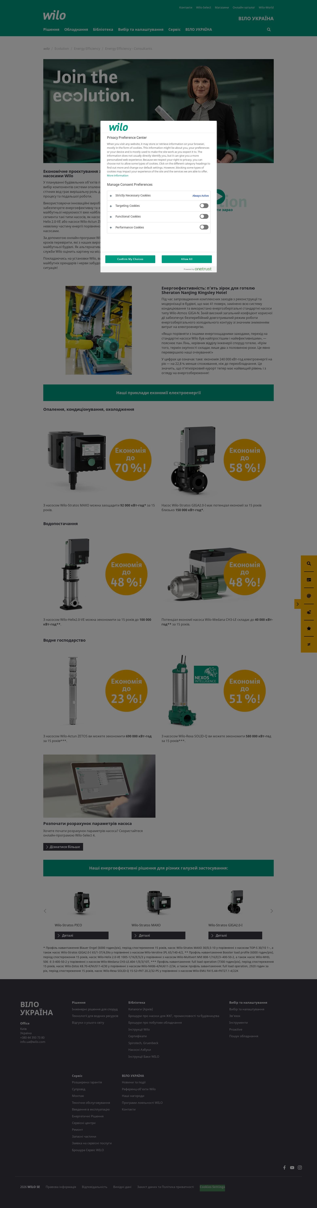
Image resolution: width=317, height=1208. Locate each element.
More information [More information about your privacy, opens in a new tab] (117, 175)
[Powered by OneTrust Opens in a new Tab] (199, 269)
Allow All (186, 259)
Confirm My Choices (130, 259)
